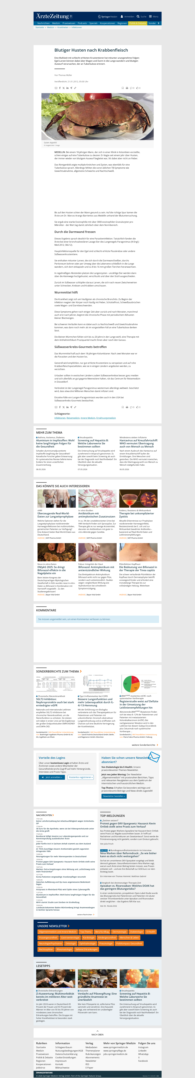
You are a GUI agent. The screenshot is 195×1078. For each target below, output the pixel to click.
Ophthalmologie (87, 943)
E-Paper (89, 1068)
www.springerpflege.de (114, 1051)
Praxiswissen (69, 23)
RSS (87, 1064)
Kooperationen (107, 23)
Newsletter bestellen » (114, 796)
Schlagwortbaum (63, 1047)
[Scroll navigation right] (158, 23)
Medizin (56, 23)
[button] (153, 16)
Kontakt (59, 1064)
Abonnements (93, 1057)
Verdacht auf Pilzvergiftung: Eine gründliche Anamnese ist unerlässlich (97, 997)
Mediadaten (91, 1047)
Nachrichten (43, 23)
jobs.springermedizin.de (115, 1054)
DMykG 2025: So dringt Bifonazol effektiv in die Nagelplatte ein (51, 570)
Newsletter (91, 1061)
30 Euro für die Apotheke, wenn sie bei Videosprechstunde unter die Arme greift (65, 830)
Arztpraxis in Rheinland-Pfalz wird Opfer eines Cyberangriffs (63, 890)
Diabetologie (136, 932)
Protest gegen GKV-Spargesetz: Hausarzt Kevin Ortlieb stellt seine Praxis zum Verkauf (65, 863)
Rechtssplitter (46, 949)
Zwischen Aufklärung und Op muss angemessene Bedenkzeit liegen (63, 883)
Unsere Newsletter (52, 926)
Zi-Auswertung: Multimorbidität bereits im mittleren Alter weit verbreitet (55, 997)
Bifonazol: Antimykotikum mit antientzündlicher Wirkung (96, 569)
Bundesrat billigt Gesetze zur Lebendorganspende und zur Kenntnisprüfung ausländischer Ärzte (62, 837)
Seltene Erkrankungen (86, 949)
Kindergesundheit (107, 938)
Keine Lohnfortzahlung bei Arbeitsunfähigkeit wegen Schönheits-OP (65, 822)
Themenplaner (93, 1051)
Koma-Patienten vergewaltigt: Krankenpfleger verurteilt (61, 877)
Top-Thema (85, 932)
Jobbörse (40, 1068)
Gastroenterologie (70, 938)
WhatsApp (143, 1054)
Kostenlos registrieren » (81, 777)
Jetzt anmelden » (51, 777)
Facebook (143, 1061)
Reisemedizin (73, 418)
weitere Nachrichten (86, 915)
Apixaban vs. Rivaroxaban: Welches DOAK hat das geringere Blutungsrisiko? (127, 887)
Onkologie (71, 943)
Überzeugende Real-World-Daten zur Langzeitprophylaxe (55, 515)
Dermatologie (119, 932)
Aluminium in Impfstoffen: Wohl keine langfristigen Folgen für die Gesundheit (55, 444)
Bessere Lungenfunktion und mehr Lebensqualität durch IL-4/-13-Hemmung (96, 702)
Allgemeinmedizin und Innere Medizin (57, 932)
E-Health (151, 932)
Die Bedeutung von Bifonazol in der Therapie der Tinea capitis (138, 569)
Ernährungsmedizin (106, 418)
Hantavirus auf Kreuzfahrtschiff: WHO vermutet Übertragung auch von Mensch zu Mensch (139, 444)
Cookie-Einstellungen (65, 1057)
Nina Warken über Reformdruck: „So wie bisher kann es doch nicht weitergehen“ (128, 855)
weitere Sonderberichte (145, 745)
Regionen (122, 23)
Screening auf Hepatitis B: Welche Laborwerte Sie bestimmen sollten (93, 444)
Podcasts (82, 23)
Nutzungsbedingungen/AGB (69, 1051)
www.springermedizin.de (115, 1047)
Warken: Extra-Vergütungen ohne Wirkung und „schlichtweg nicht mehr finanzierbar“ (65, 870)
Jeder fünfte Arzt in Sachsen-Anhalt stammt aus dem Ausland (63, 844)
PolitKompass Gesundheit (129, 943)
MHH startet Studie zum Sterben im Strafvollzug (57, 902)
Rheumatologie (64, 949)
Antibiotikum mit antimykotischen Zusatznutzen (96, 515)
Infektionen (60, 418)
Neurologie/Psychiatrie (50, 943)
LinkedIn (142, 1051)
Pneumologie (105, 943)
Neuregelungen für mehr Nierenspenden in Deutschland (61, 857)
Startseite (41, 1047)
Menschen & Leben (129, 938)
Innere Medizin (88, 418)
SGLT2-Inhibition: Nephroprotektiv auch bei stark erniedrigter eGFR (55, 702)
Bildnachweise (62, 1068)
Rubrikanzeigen (93, 1054)
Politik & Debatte (137, 23)
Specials (93, 23)
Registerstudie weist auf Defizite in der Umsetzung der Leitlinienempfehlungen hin (139, 705)
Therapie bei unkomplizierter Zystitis (136, 515)
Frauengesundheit (48, 938)
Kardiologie (88, 938)
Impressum (61, 1061)
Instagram (143, 1047)
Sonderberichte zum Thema (57, 672)
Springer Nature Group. (91, 1076)
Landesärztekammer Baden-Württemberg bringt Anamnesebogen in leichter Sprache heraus (65, 909)
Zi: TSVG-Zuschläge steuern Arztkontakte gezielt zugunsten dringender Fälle (62, 850)
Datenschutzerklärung (66, 1054)
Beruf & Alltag (102, 932)
